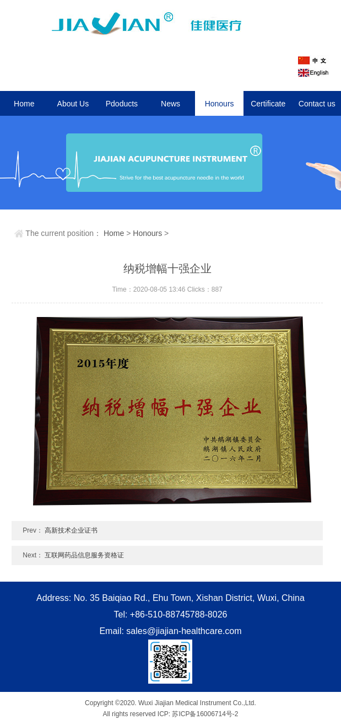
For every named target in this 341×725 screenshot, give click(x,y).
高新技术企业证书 (71, 530)
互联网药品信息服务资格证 (84, 555)
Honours (219, 103)
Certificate (268, 103)
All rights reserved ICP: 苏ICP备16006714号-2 (170, 714)
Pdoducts (122, 103)
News (170, 103)
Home (24, 103)
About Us (73, 103)
